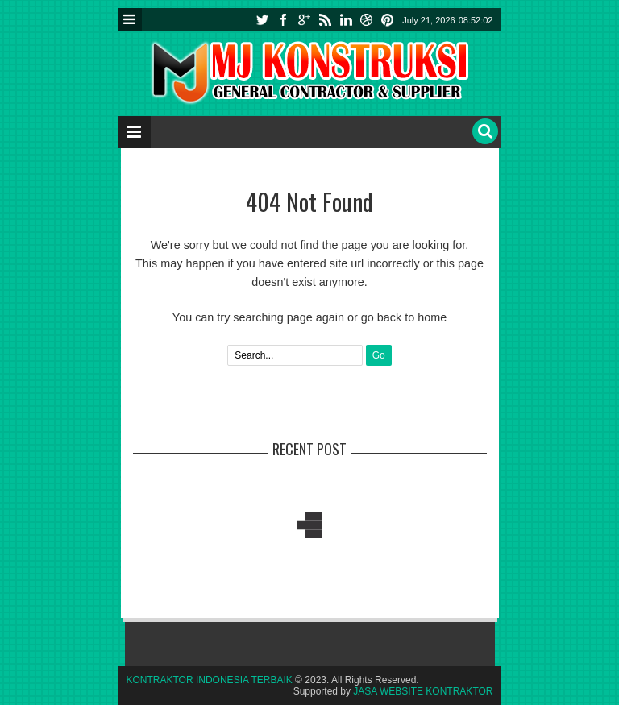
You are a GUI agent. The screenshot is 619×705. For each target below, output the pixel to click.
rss (324, 19)
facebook (282, 19)
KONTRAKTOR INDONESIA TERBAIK (210, 680)
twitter (261, 19)
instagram (366, 19)
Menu (130, 19)
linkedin (345, 19)
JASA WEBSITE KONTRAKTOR (422, 691)
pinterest (387, 19)
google (303, 19)
